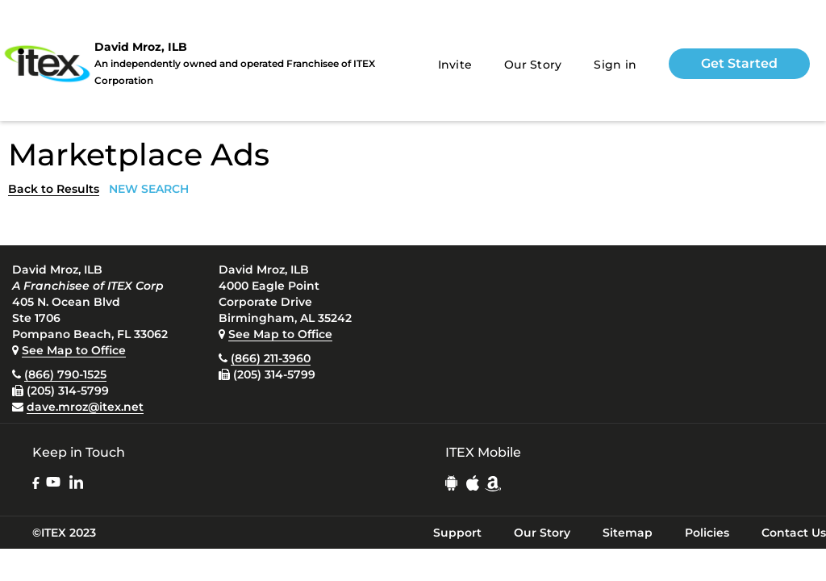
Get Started (739, 63)
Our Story (532, 64)
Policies (707, 532)
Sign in (615, 64)
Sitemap (628, 532)
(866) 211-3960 (271, 358)
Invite (455, 64)
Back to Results (53, 189)
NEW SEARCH (149, 189)
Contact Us (793, 532)
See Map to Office (74, 350)
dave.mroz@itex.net (85, 406)
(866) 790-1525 (65, 374)
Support (457, 532)
